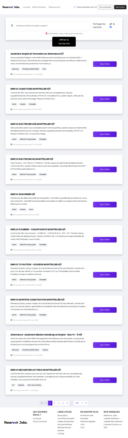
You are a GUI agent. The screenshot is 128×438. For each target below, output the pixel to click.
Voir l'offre (105, 64)
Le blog (61, 433)
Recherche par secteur (64, 428)
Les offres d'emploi (66, 418)
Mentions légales (87, 421)
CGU (82, 424)
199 (76, 403)
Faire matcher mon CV (87, 7)
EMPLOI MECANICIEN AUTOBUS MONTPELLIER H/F (35, 369)
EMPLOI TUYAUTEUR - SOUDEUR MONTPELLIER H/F (36, 264)
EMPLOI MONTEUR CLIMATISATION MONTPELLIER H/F (37, 299)
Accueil (26, 7)
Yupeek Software (111, 418)
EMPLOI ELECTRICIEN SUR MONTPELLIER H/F (32, 124)
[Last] (86, 403)
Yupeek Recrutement (113, 421)
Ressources (54, 7)
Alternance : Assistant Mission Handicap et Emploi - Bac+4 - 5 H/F (46, 334)
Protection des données (86, 416)
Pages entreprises (66, 421)
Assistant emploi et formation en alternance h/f (37, 53)
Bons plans (63, 415)
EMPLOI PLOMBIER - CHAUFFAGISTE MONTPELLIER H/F (38, 229)
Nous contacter (40, 421)
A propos (37, 418)
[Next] (82, 403)
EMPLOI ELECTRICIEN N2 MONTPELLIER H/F (31, 159)
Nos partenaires (65, 424)
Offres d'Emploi (39, 7)
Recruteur (120, 7)
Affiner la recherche (64, 42)
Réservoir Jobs (110, 415)
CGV (82, 427)
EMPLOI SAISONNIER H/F (22, 194)
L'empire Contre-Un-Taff (113, 425)
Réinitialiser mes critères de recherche (64, 34)
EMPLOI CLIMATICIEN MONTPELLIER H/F (30, 88)
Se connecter (106, 7)
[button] (111, 24)
